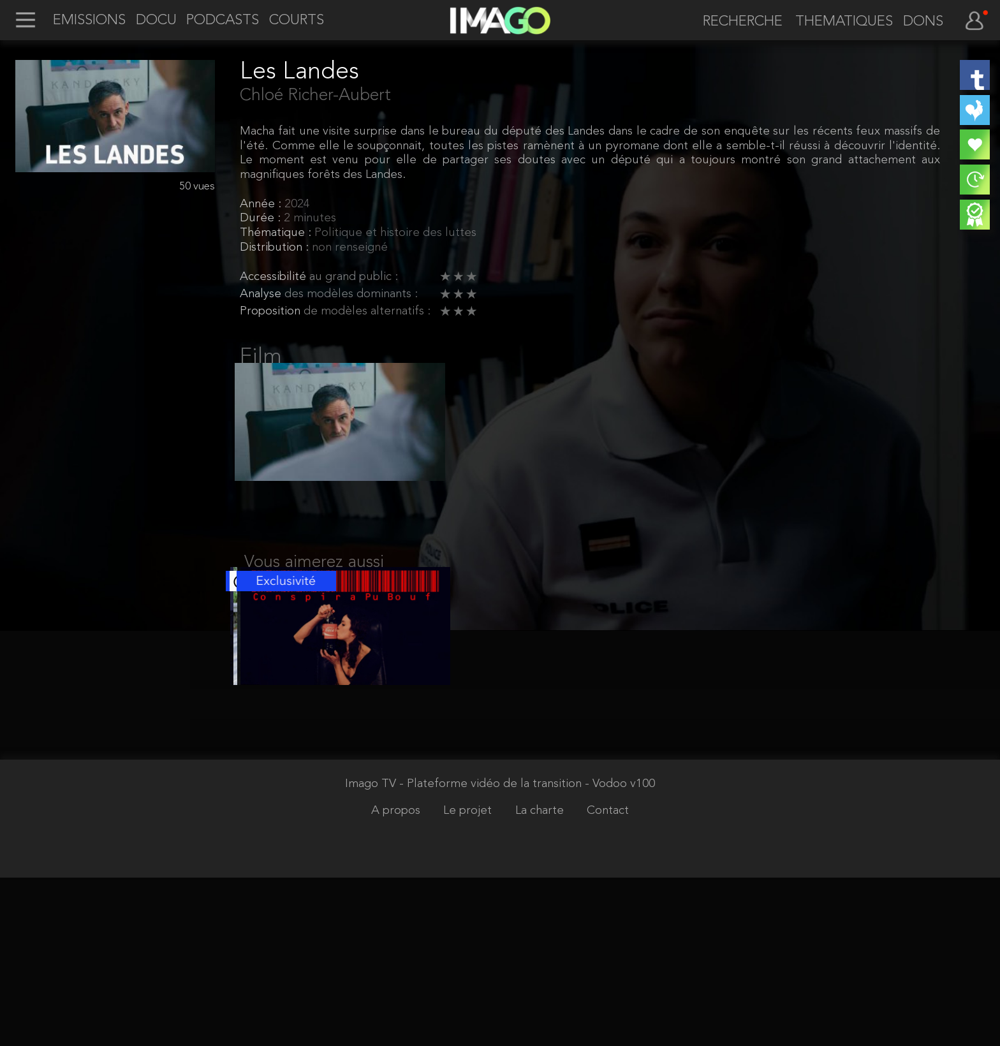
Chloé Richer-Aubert (315, 95)
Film (261, 357)
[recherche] (736, 22)
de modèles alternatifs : (367, 312)
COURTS (296, 21)
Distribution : (276, 248)
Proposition (272, 312)
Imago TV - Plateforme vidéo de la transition (465, 953)
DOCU (156, 21)
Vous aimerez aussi (314, 578)
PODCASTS (222, 21)
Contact (608, 979)
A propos (397, 979)
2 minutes (310, 218)
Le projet (469, 979)
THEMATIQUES (844, 22)
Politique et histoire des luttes (395, 233)
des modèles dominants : (351, 294)
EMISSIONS (89, 21)
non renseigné (350, 248)
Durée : (262, 218)
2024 (297, 204)
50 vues (197, 186)
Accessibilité (274, 277)
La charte (541, 979)
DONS (923, 22)
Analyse (262, 294)
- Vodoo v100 (620, 953)
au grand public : (353, 277)
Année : (262, 204)
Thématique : (277, 233)
